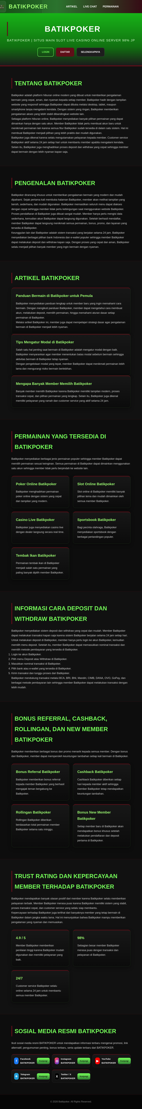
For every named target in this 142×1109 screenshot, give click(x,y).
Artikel (71, 6)
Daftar (65, 52)
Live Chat (90, 6)
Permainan (111, 6)
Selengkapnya (90, 52)
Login (45, 52)
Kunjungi (43, 1061)
